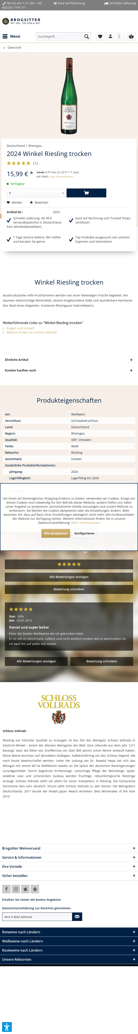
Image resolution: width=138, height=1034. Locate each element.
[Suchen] (86, 36)
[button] (7, 1027)
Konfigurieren (84, 533)
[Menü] (11, 36)
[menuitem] (11, 36)
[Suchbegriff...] (63, 36)
